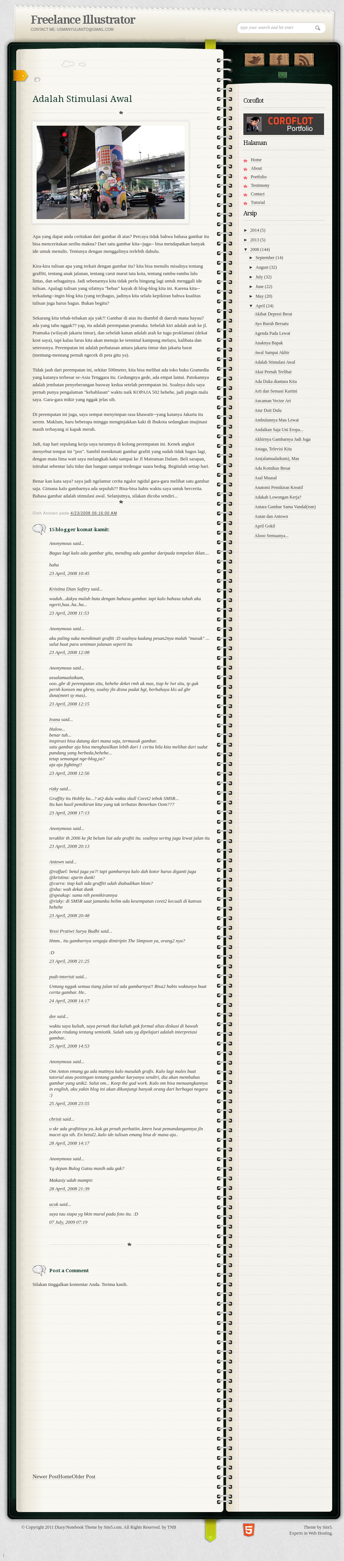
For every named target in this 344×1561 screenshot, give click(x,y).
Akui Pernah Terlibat (272, 371)
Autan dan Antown (271, 516)
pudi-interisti (61, 976)
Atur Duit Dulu (267, 410)
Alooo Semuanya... (271, 535)
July (260, 277)
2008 (255, 249)
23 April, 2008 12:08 (69, 652)
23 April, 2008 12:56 (69, 773)
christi (55, 1119)
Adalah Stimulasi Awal (274, 362)
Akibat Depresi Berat (273, 314)
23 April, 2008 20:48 (69, 915)
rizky (53, 788)
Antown (56, 861)
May (260, 296)
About (256, 168)
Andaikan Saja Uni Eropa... (278, 429)
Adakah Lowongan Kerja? (277, 497)
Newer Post (45, 1476)
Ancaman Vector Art (272, 400)
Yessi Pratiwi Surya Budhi (74, 931)
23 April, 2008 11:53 (69, 613)
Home (65, 1476)
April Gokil (264, 526)
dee (52, 1016)
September (266, 257)
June (260, 286)
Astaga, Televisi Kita (273, 449)
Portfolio (259, 176)
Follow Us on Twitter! (254, 58)
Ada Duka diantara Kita (275, 381)
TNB (171, 1527)
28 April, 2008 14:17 (69, 1143)
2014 (255, 230)
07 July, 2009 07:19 (68, 1222)
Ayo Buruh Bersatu (271, 323)
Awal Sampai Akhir (271, 352)
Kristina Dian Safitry (69, 589)
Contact (282, 75)
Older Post (83, 1476)
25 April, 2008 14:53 (69, 1046)
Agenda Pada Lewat (272, 333)
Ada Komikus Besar (272, 468)
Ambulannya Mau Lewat (276, 420)
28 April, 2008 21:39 (69, 1188)
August (263, 267)
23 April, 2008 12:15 (69, 704)
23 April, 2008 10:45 (69, 573)
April (261, 305)
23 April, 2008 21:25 (69, 961)
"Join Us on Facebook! (279, 58)
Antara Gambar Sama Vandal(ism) (285, 506)
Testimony (260, 185)
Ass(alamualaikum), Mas (276, 458)
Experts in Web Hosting (311, 1533)
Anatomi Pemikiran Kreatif (278, 487)
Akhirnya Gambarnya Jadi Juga (282, 439)
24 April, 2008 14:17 (69, 1000)
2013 (255, 239)
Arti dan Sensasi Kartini (275, 391)
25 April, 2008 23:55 (69, 1103)
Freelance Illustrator (83, 19)
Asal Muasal (265, 477)
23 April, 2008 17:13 (69, 813)
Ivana (54, 719)
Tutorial (258, 202)
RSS (303, 58)
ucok (53, 1204)
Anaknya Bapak (268, 342)
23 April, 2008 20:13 (69, 846)
